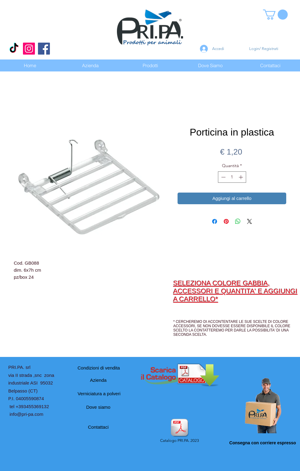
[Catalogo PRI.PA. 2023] (179, 431)
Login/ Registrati (263, 48)
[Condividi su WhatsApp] (238, 221)
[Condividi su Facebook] (214, 221)
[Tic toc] (14, 49)
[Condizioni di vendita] (99, 368)
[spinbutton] (232, 177)
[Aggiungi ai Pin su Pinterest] (226, 221)
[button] (275, 15)
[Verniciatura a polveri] (99, 393)
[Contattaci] (98, 427)
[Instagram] (29, 49)
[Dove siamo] (98, 407)
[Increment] (241, 177)
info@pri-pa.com (26, 414)
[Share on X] (249, 221)
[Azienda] (98, 380)
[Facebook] (44, 49)
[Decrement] (223, 177)
